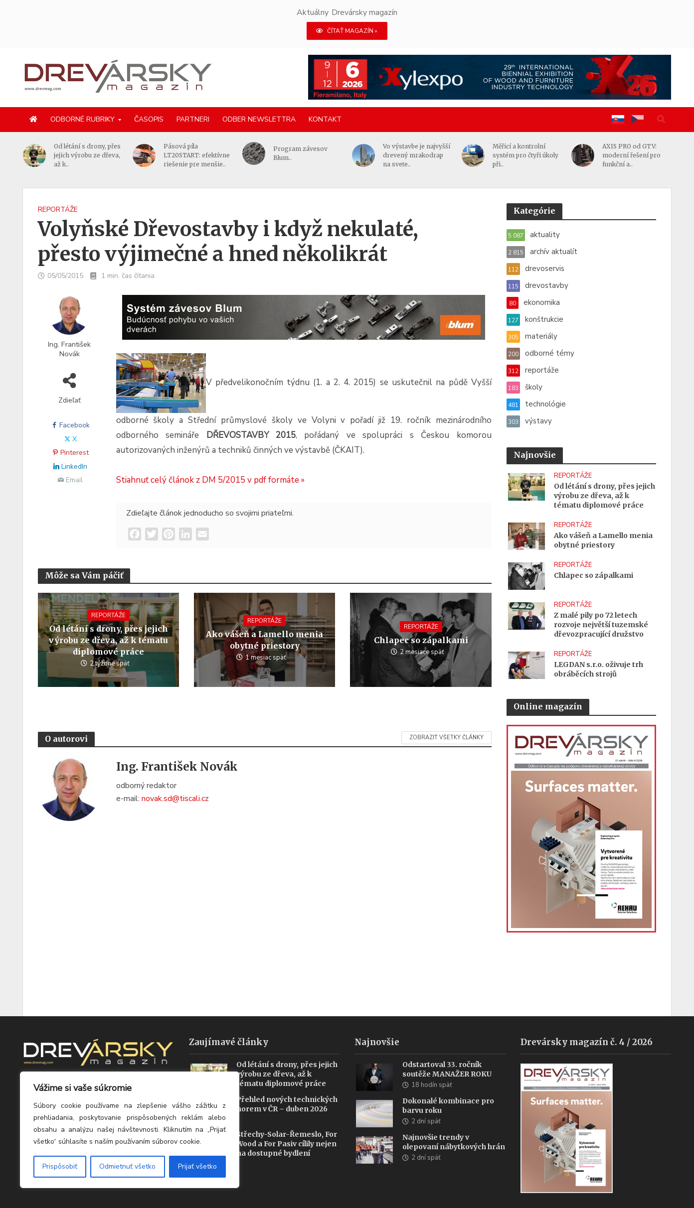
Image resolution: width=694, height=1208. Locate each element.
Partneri (192, 119)
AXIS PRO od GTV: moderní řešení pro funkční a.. (632, 155)
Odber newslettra (259, 119)
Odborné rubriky (82, 119)
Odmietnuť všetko (127, 1166)
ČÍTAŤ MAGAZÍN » (346, 31)
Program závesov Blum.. (301, 153)
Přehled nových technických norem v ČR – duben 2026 (287, 1089)
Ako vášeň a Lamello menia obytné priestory (264, 640)
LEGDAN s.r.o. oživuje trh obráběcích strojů (598, 669)
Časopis (149, 119)
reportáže (58, 209)
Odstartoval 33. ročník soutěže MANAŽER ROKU (447, 1054)
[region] (129, 1130)
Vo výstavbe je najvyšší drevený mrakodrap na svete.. (417, 155)
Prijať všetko (197, 1166)
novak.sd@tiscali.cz (175, 798)
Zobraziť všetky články (446, 737)
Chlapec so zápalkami (421, 640)
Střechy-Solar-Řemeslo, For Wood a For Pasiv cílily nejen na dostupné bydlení (286, 1129)
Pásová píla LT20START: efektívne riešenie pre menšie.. (197, 155)
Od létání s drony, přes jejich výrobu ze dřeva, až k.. (87, 155)
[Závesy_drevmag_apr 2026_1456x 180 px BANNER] (303, 323)
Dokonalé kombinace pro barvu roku (448, 1090)
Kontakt (325, 119)
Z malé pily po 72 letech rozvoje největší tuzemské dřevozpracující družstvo (601, 625)
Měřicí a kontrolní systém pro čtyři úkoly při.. (526, 155)
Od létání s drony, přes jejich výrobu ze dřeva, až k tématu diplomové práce (108, 640)
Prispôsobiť (59, 1166)
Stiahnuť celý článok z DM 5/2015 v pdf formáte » (210, 480)
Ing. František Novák (69, 349)
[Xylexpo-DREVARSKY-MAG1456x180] (489, 76)
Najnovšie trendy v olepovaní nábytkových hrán (453, 1127)
